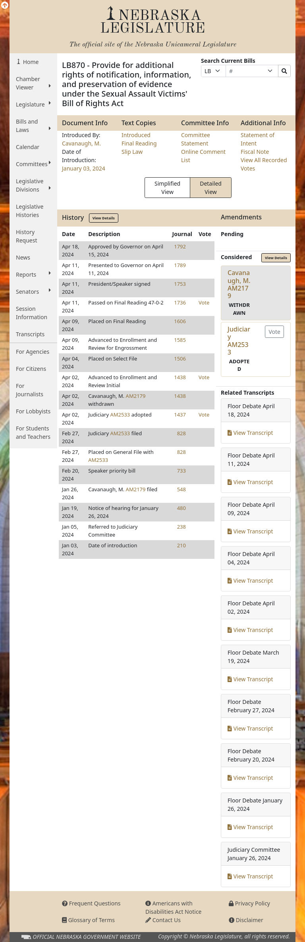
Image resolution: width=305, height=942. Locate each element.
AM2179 (136, 395)
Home (30, 62)
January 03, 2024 (83, 168)
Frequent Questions (91, 903)
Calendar (27, 147)
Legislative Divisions (33, 185)
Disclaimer (246, 920)
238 (181, 526)
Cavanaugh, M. (81, 143)
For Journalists (29, 390)
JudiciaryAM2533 (239, 341)
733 (181, 470)
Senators (33, 291)
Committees (33, 164)
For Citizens (31, 368)
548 (181, 489)
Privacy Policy (249, 903)
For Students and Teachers (33, 432)
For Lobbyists (33, 411)
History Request (26, 236)
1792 (180, 246)
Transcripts (30, 334)
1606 (180, 321)
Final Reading (139, 143)
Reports (33, 274)
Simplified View (167, 188)
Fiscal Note (255, 151)
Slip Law (132, 151)
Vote (204, 302)
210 (181, 545)
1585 (180, 339)
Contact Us (163, 920)
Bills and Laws (33, 126)
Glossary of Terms (88, 920)
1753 (180, 283)
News (23, 257)
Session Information (31, 313)
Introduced (136, 135)
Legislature (33, 104)
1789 (180, 265)
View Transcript (250, 432)
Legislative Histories (29, 211)
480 (181, 508)
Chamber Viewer (33, 83)
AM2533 (120, 414)
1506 (180, 358)
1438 (180, 377)
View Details (104, 218)
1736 (180, 302)
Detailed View (211, 188)
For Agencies (32, 351)
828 (181, 433)
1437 (180, 414)
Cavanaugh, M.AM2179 (239, 284)
